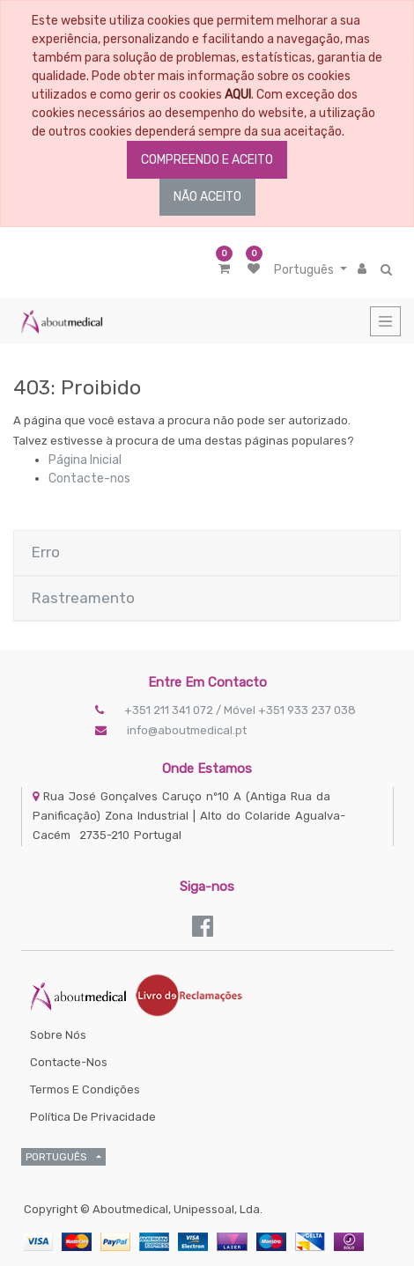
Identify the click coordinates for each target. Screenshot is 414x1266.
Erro (46, 552)
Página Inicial (85, 460)
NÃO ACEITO (207, 196)
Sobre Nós (58, 1035)
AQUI (238, 94)
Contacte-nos (89, 478)
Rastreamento (83, 598)
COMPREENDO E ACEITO (207, 159)
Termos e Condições (85, 1089)
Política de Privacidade (93, 1116)
